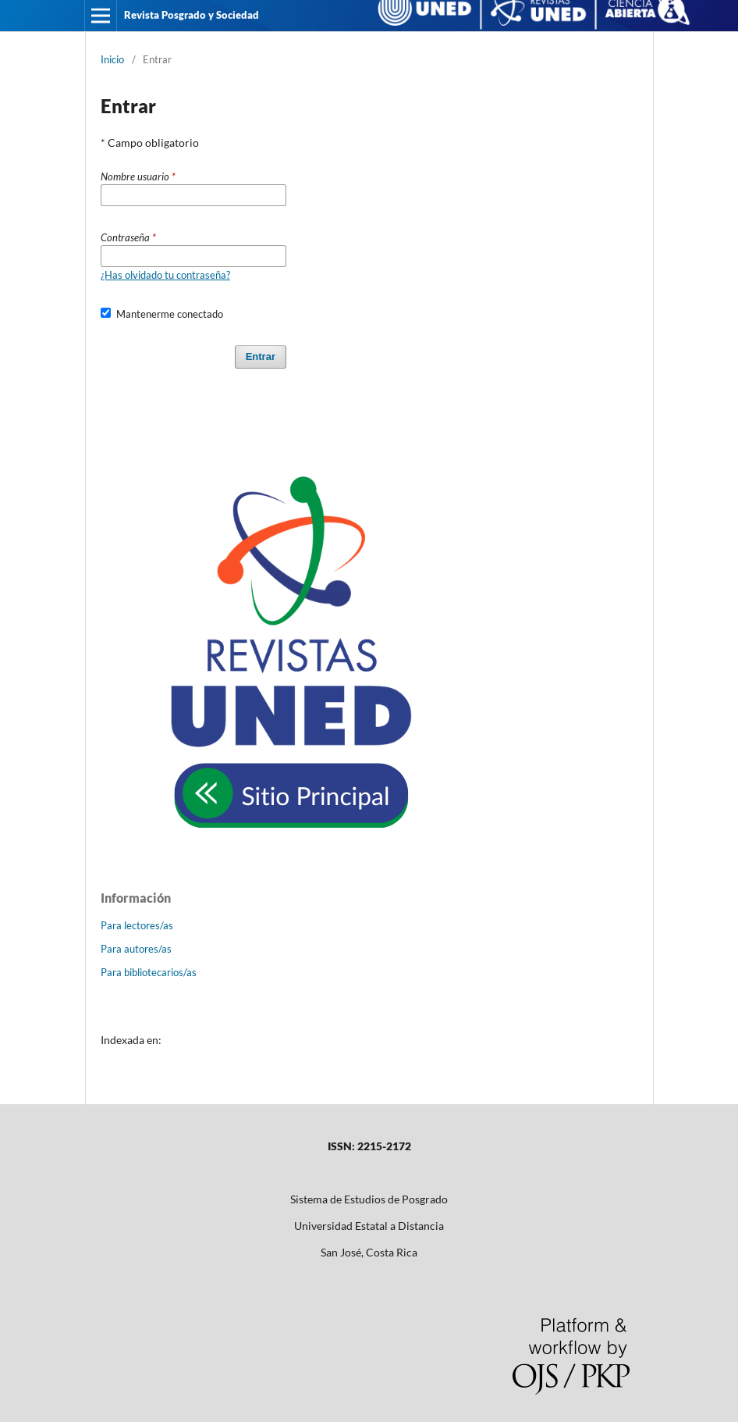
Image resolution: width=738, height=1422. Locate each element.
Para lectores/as (137, 925)
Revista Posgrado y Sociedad (191, 15)
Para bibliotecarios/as (149, 972)
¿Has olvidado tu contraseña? (165, 275)
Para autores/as (136, 949)
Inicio (112, 59)
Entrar (260, 356)
